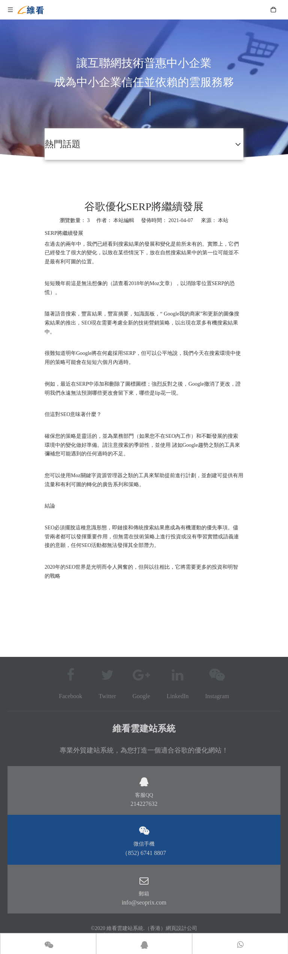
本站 (223, 220)
